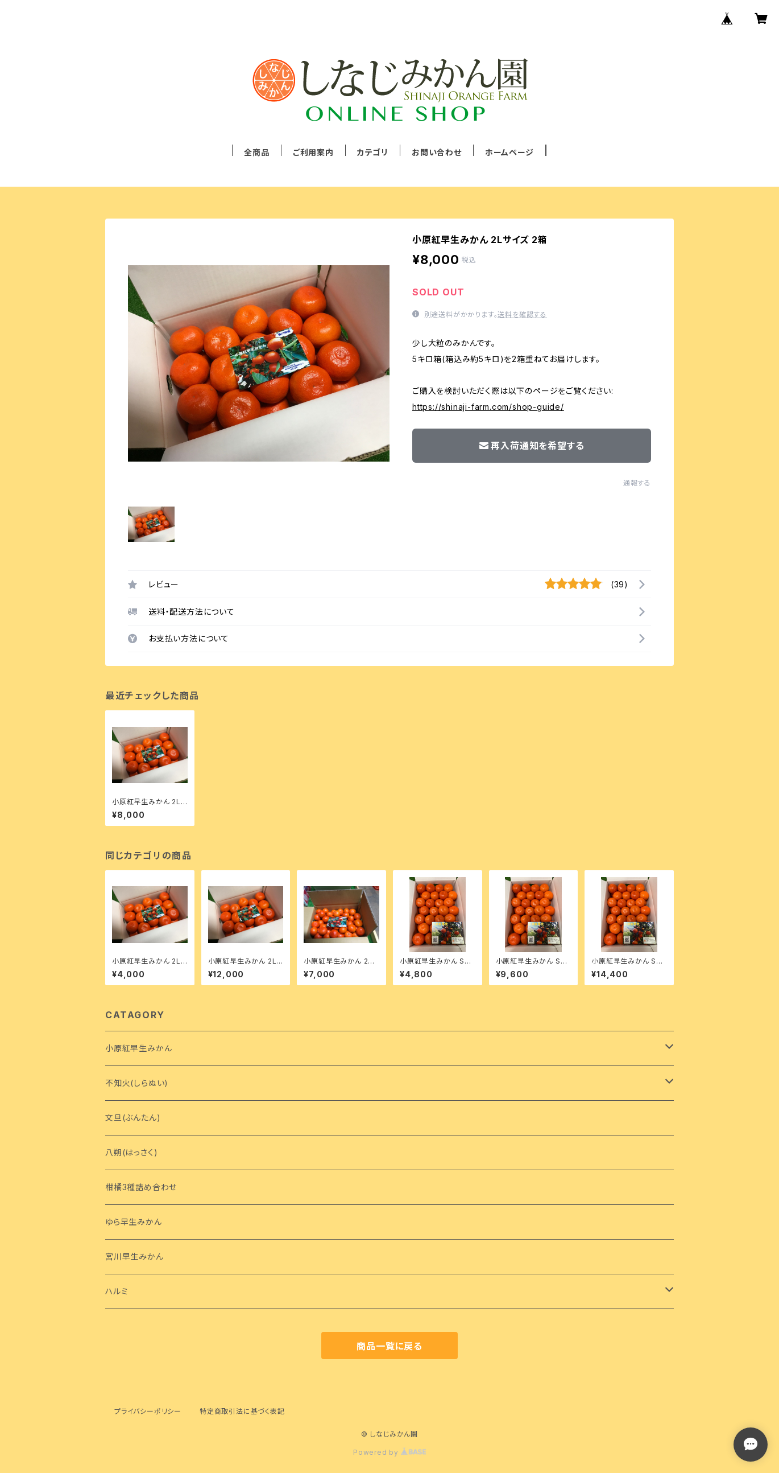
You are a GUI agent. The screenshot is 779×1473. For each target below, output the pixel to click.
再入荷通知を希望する (532, 445)
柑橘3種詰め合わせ (141, 1187)
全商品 (256, 152)
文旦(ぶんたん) (132, 1117)
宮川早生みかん (134, 1256)
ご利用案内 (313, 152)
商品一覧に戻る (389, 1346)
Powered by (389, 1452)
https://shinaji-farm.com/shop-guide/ (488, 407)
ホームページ (509, 152)
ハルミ (116, 1291)
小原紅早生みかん (138, 1048)
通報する (637, 483)
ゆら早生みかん (133, 1222)
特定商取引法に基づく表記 (242, 1411)
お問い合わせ (437, 152)
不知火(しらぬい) (136, 1083)
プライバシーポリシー (147, 1411)
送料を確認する (522, 314)
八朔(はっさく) (131, 1152)
